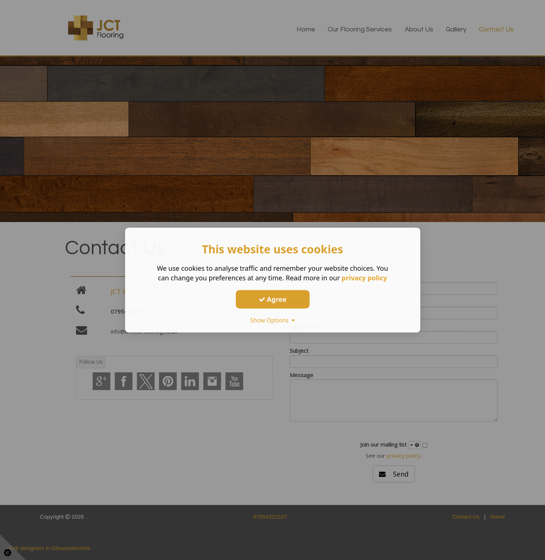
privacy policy (364, 277)
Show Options (272, 320)
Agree (273, 299)
